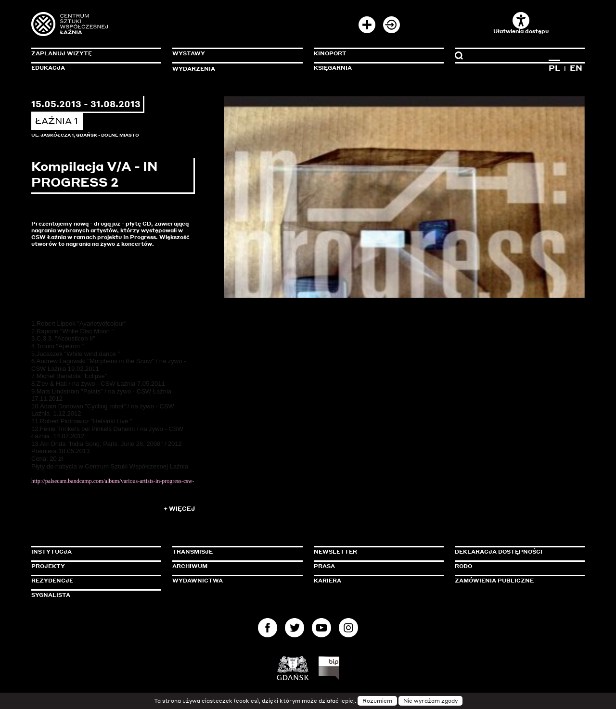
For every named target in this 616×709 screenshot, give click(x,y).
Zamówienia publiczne (516, 580)
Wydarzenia (193, 68)
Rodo (463, 566)
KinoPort (330, 53)
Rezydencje (52, 580)
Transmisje (233, 551)
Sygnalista (50, 595)
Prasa (324, 566)
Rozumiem (377, 700)
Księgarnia (333, 67)
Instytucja (51, 551)
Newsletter (335, 551)
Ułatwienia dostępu (521, 23)
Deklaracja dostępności (498, 551)
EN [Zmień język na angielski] (576, 68)
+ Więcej (179, 508)
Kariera (327, 580)
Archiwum (189, 566)
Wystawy (188, 53)
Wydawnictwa (197, 580)
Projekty (48, 566)
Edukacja (48, 67)
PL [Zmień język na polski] (554, 68)
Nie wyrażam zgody (430, 700)
